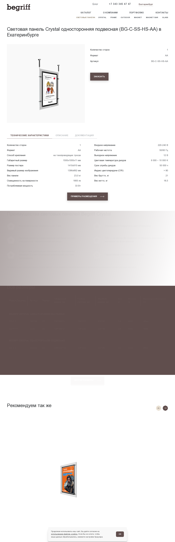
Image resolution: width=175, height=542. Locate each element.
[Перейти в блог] (168, 535)
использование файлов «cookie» (64, 534)
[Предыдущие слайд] (158, 408)
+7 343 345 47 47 (120, 4)
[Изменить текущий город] (145, 4)
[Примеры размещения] (87, 197)
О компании (110, 12)
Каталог (86, 12)
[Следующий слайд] (165, 408)
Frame (113, 17)
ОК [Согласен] (120, 534)
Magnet (138, 17)
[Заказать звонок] (161, 4)
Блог (95, 4)
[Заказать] (99, 77)
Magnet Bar (152, 17)
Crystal (102, 17)
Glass (165, 17)
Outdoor (125, 17)
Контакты (162, 12)
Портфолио (136, 12)
